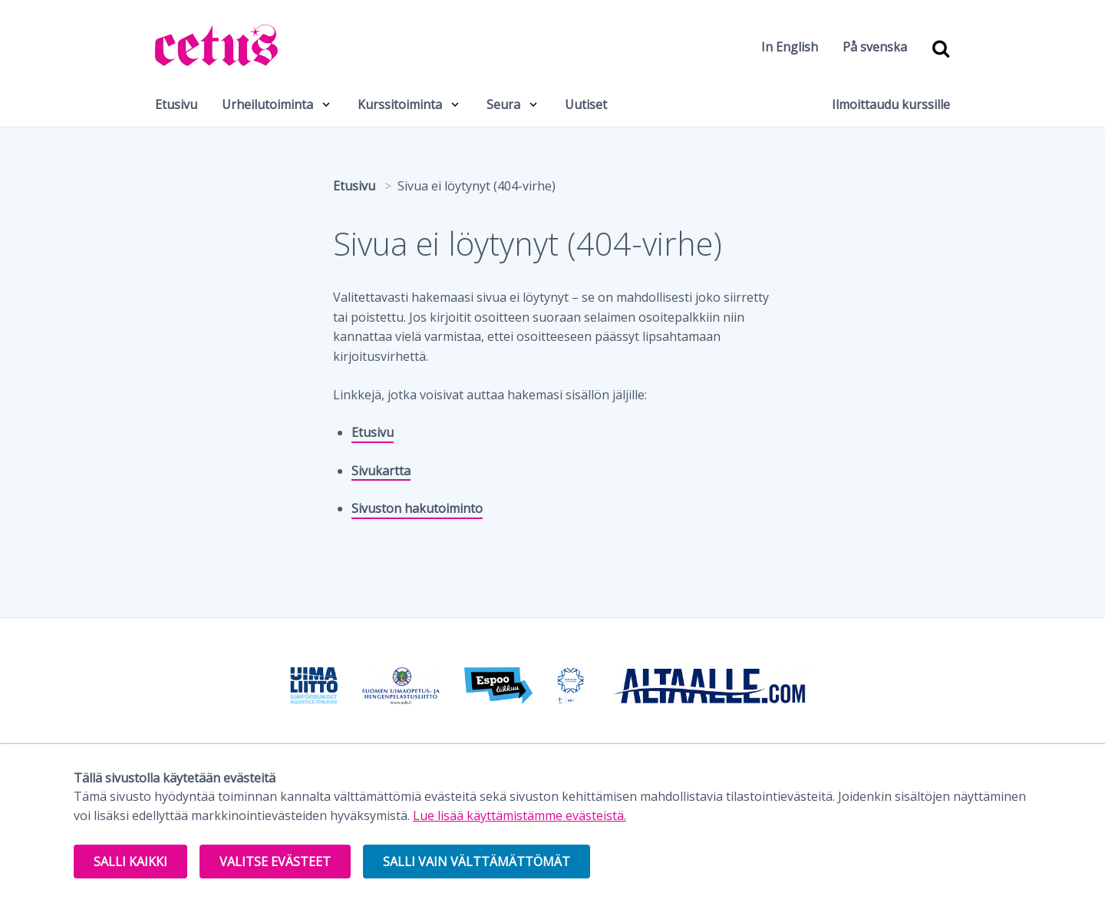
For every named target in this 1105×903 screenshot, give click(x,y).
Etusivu (176, 104)
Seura (503, 104)
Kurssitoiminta (400, 104)
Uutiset (586, 104)
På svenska (875, 46)
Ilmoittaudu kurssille (891, 104)
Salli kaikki (130, 861)
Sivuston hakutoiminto (417, 508)
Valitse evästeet (275, 861)
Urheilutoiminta (267, 104)
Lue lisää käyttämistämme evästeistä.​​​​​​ (519, 815)
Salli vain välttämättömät (476, 861)
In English (789, 46)
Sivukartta (381, 470)
